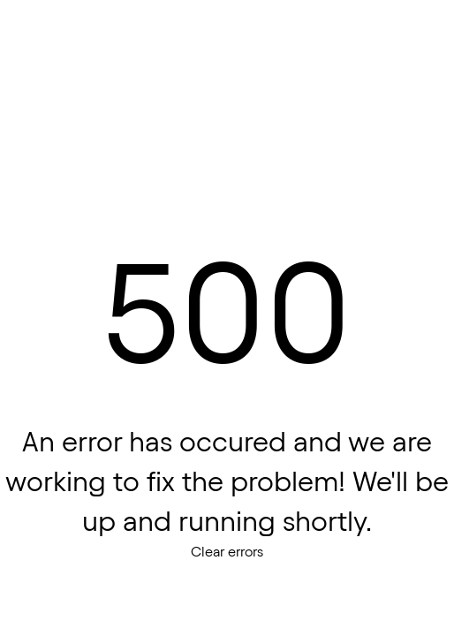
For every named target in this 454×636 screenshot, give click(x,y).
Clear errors (227, 551)
